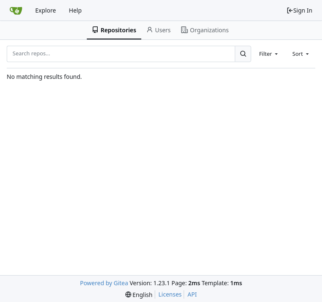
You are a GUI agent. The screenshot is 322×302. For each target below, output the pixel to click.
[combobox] (269, 54)
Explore (45, 10)
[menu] (139, 295)
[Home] (16, 10)
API (192, 294)
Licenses (170, 294)
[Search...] (243, 54)
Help (75, 10)
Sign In (299, 10)
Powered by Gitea (104, 283)
